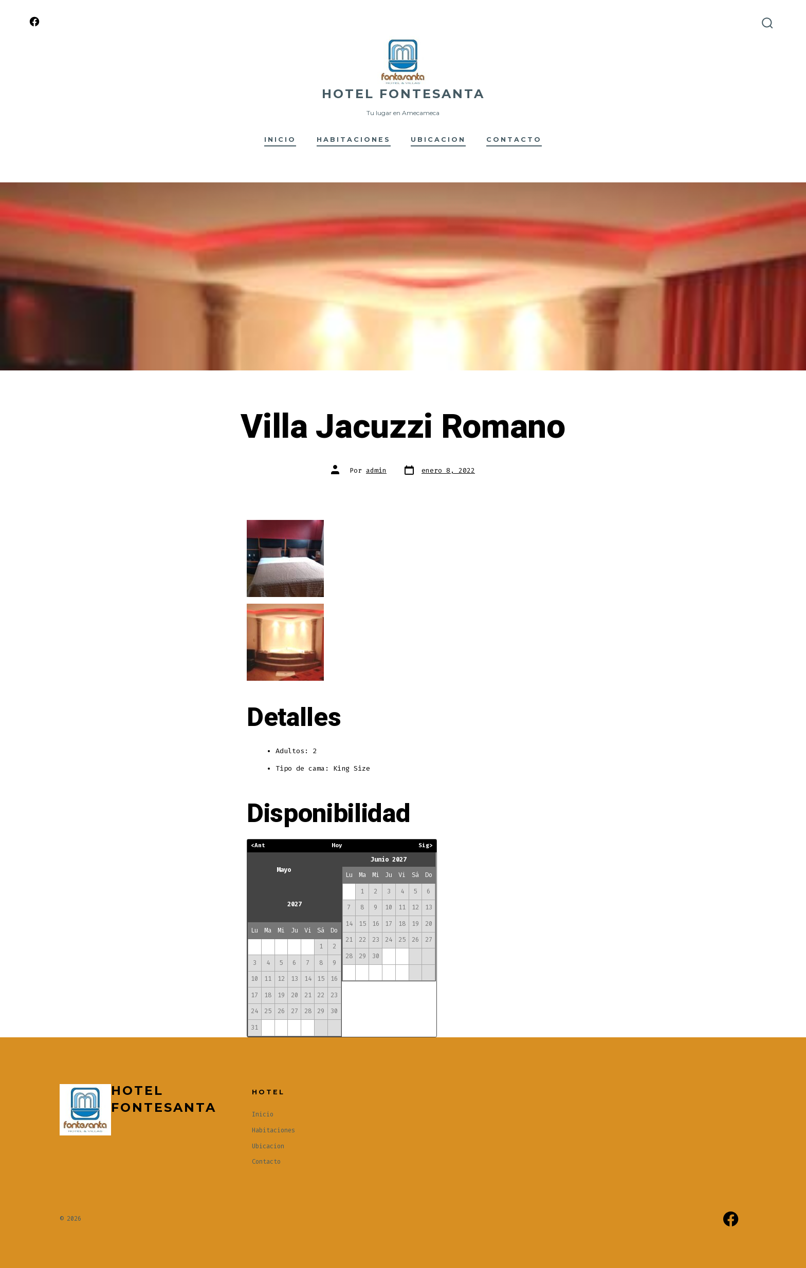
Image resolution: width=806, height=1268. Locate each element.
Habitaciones (354, 139)
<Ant (258, 845)
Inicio (280, 139)
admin (376, 470)
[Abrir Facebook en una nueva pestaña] (34, 21)
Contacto (514, 139)
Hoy (337, 845)
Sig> (425, 845)
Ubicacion (438, 139)
